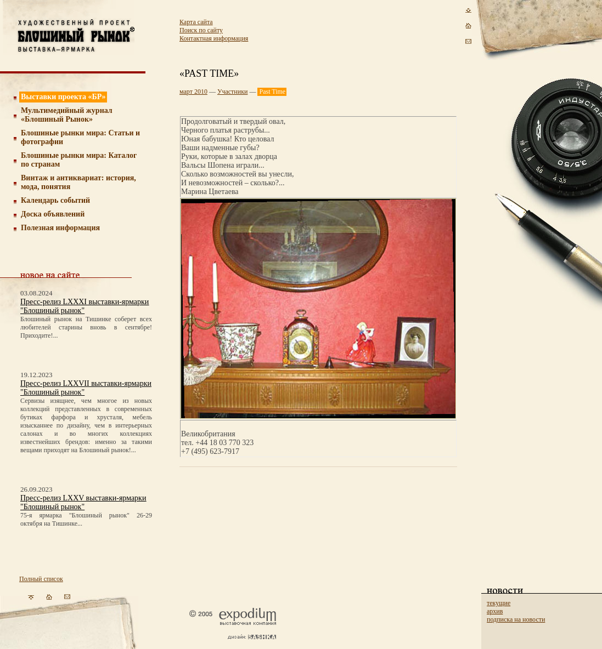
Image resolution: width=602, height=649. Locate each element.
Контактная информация (213, 38)
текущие (498, 603)
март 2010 (193, 91)
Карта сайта (196, 22)
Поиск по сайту (201, 30)
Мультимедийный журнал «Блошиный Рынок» (66, 114)
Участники (232, 91)
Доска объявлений (53, 214)
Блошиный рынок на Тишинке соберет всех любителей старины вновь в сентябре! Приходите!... (86, 327)
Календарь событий (55, 200)
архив (495, 611)
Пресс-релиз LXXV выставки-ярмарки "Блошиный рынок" (83, 502)
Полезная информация (60, 228)
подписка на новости (516, 619)
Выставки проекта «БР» (63, 97)
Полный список (41, 579)
